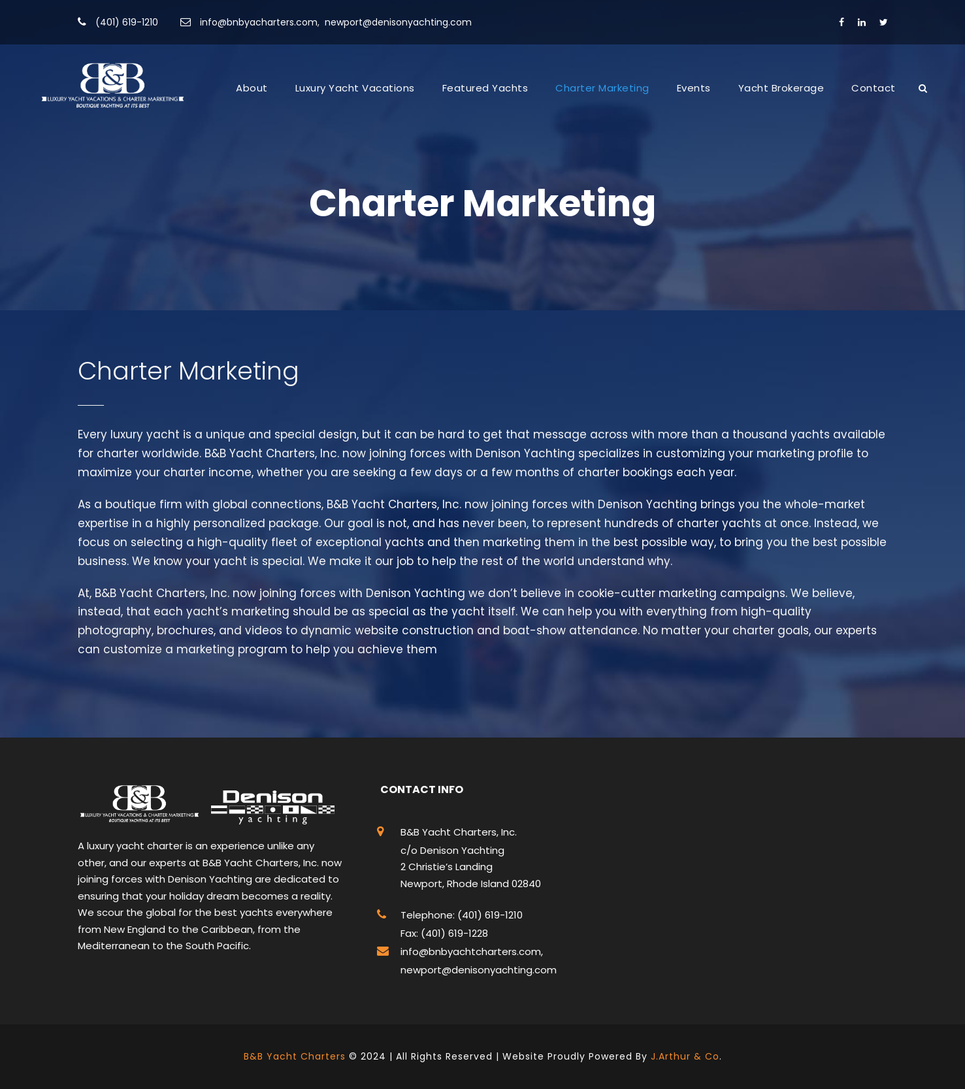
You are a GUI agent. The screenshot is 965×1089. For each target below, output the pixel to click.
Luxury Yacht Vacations (355, 88)
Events (694, 88)
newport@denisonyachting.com (398, 22)
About (252, 88)
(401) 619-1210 (126, 22)
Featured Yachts (485, 88)
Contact (873, 88)
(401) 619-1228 (453, 933)
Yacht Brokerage (781, 88)
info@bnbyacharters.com (259, 22)
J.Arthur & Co (685, 1056)
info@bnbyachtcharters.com (471, 951)
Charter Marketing (602, 88)
